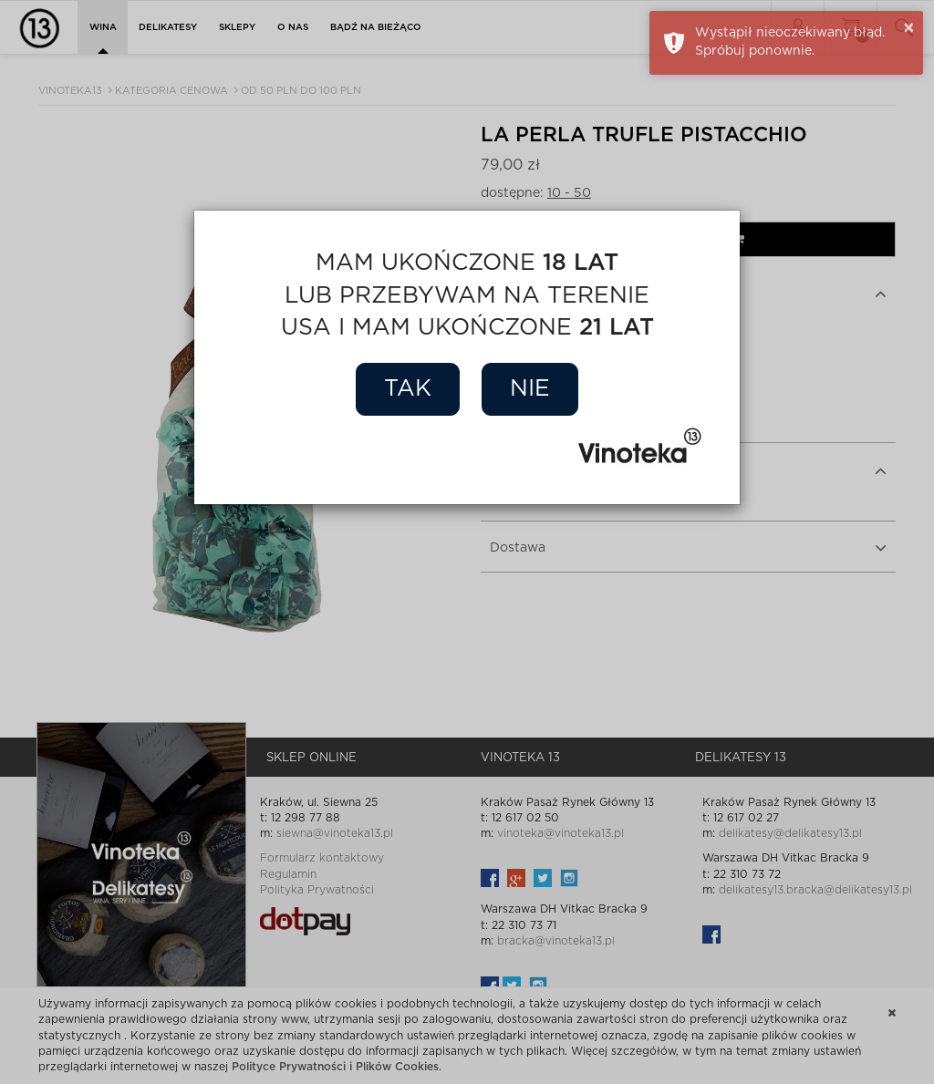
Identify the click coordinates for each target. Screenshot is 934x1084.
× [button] (909, 28)
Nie (530, 388)
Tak (407, 388)
